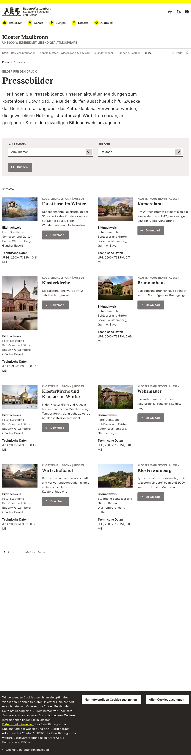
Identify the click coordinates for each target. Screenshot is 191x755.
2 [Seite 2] (9, 552)
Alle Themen (18, 144)
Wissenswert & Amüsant (75, 53)
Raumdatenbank (103, 53)
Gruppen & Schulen (128, 53)
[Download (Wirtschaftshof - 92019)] (55, 501)
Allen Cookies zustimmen (166, 699)
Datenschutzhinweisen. (18, 724)
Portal (177, 53)
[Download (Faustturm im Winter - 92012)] (55, 235)
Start (5, 53)
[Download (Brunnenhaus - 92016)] (150, 305)
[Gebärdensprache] (178, 11)
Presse (147, 53)
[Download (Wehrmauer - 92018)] (150, 417)
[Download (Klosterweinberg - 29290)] (150, 496)
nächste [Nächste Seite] (30, 552)
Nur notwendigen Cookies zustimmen (111, 699)
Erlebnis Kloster (48, 53)
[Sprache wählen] (187, 11)
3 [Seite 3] (13, 552)
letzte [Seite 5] (41, 552)
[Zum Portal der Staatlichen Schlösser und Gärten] (26, 11)
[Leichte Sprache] (170, 11)
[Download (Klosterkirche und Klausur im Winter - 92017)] (55, 427)
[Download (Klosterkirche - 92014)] (55, 305)
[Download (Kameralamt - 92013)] (150, 230)
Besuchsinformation (23, 53)
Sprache (104, 144)
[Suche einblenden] (187, 53)
